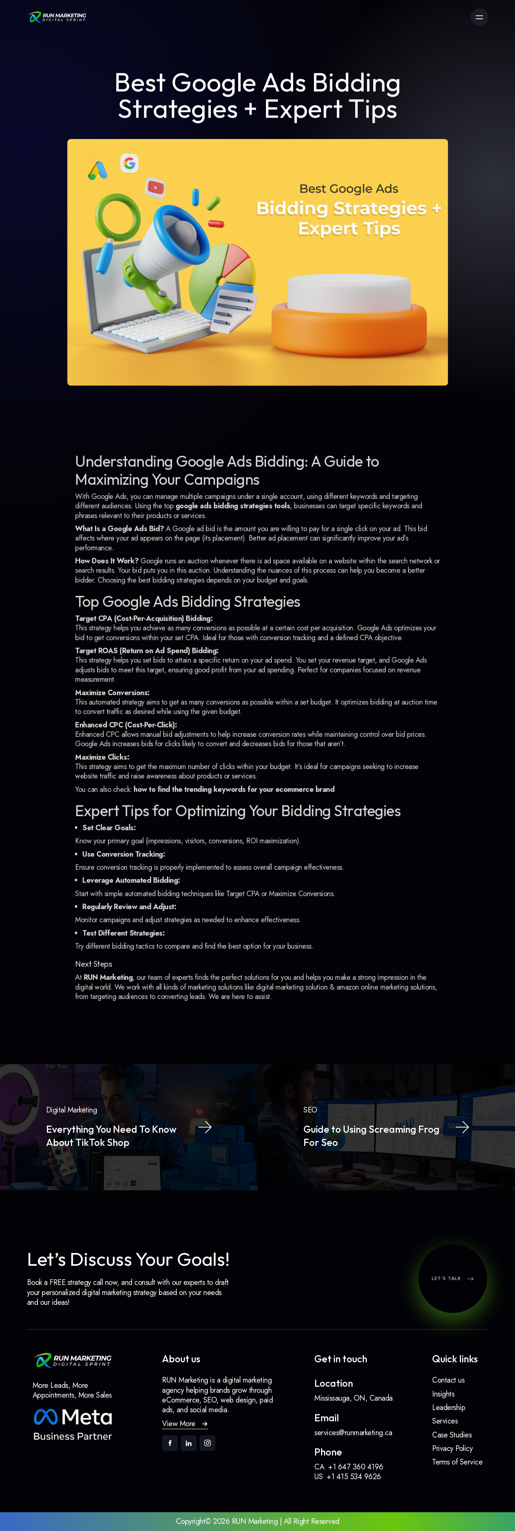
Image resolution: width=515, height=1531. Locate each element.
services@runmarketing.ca (353, 1433)
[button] (185, 1424)
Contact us (448, 1380)
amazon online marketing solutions (377, 970)
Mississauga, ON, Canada (353, 1398)
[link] (57, 17)
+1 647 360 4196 (355, 1466)
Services (445, 1421)
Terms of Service (457, 1462)
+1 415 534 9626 (354, 1476)
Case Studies (451, 1435)
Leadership (448, 1407)
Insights (443, 1394)
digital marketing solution (289, 970)
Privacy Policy (452, 1448)
